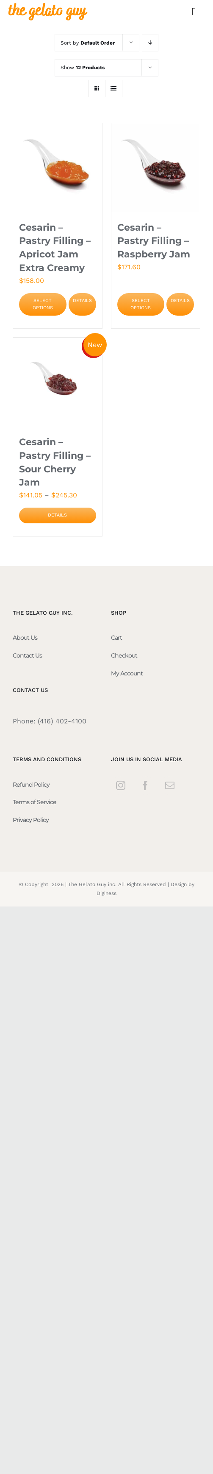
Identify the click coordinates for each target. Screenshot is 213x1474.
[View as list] (113, 88)
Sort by (88, 43)
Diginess (106, 893)
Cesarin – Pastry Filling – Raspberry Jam (153, 241)
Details (82, 300)
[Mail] (170, 785)
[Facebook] (145, 785)
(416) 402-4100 (62, 721)
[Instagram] (120, 785)
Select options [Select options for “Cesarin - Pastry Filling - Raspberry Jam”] (140, 304)
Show (83, 68)
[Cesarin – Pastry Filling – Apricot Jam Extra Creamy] (57, 167)
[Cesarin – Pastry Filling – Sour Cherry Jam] (57, 382)
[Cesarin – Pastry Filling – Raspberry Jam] (155, 167)
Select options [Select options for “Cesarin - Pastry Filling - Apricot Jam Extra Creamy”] (43, 304)
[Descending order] (150, 42)
